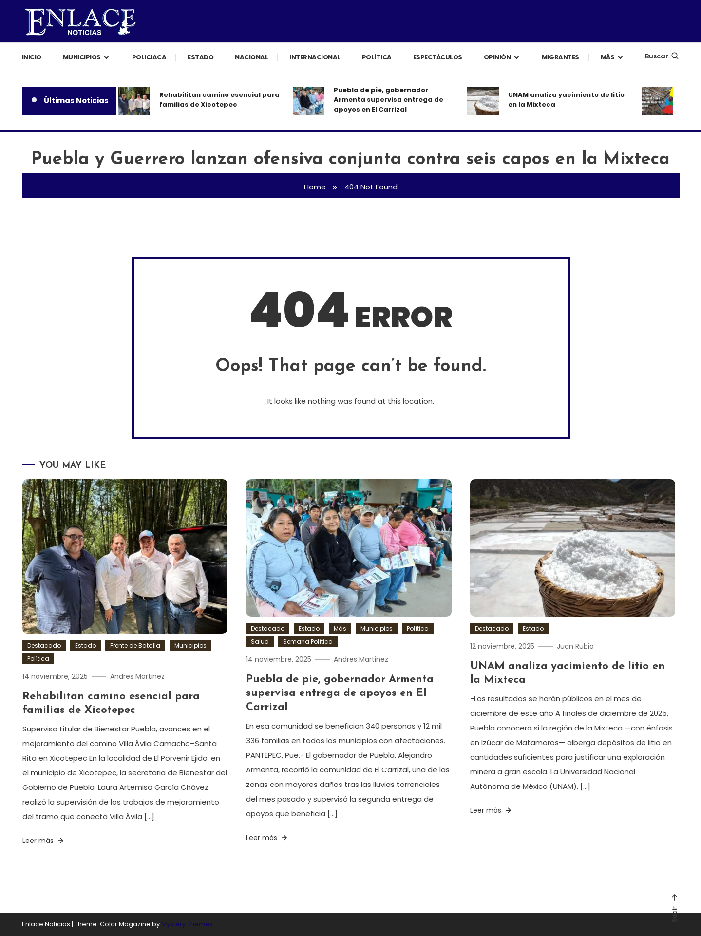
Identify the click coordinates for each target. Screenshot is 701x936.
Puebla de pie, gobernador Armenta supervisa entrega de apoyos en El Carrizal (388, 99)
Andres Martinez (137, 676)
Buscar (662, 56)
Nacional (251, 57)
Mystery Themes (187, 924)
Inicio (31, 57)
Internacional (315, 57)
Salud (260, 641)
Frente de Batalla (135, 645)
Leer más (43, 840)
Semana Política (308, 641)
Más (608, 57)
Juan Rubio (575, 646)
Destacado (44, 645)
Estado (200, 57)
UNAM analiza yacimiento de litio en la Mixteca (566, 99)
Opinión (497, 57)
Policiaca (149, 57)
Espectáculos (437, 57)
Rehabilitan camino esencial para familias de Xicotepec (219, 99)
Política (377, 57)
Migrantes (560, 57)
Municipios (82, 57)
